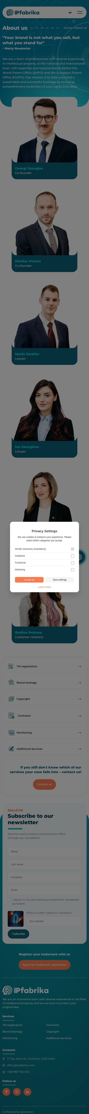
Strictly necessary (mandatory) (30, 549)
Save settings (60, 579)
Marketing (20, 569)
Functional (20, 562)
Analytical (20, 555)
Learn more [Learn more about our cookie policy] (44, 586)
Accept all (29, 579)
